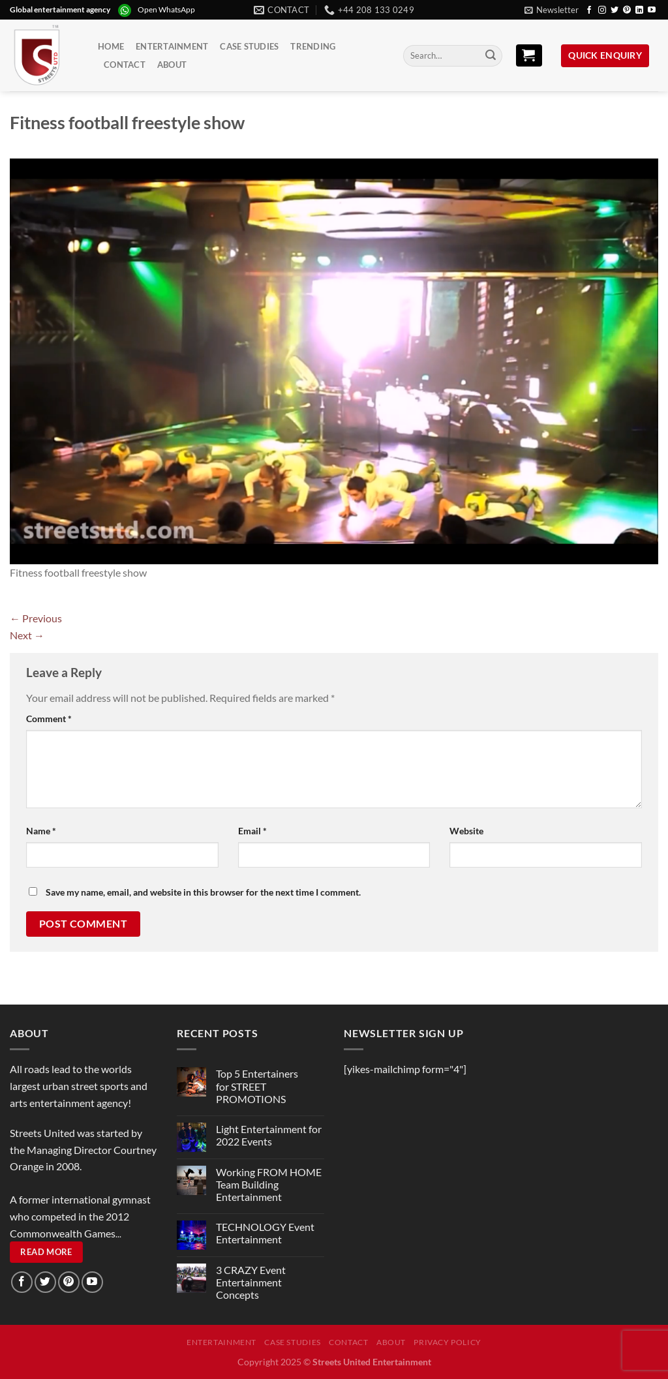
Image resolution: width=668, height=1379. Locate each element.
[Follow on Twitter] (614, 10)
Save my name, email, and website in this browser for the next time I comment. (203, 892)
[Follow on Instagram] (602, 10)
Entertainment (172, 46)
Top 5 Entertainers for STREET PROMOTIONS (257, 1085)
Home (111, 46)
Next (27, 635)
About (172, 64)
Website (466, 830)
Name (41, 830)
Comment (49, 718)
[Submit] (490, 56)
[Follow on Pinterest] (627, 10)
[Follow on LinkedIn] (639, 10)
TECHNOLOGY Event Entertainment (265, 1232)
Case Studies (249, 46)
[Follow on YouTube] (652, 10)
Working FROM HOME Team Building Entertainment (269, 1184)
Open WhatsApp (166, 9)
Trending (312, 46)
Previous (36, 618)
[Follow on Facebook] (589, 10)
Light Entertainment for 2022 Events (269, 1135)
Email (252, 830)
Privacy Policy (447, 1342)
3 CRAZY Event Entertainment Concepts (251, 1282)
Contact (124, 64)
